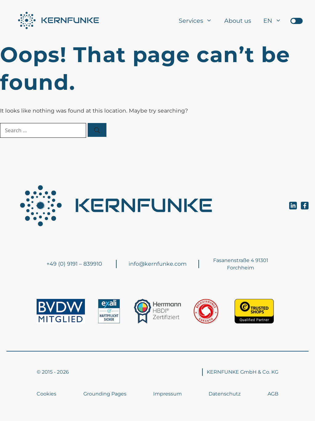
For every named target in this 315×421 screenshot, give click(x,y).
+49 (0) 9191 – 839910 (74, 263)
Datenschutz (225, 394)
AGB (273, 394)
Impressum (167, 394)
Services (198, 20)
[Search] (97, 130)
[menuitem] (272, 20)
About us (237, 20)
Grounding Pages (104, 394)
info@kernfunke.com (158, 263)
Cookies (46, 394)
